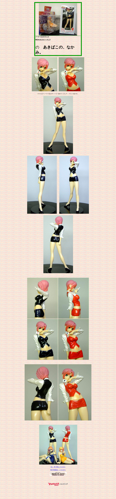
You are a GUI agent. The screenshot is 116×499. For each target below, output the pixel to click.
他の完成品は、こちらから (58, 470)
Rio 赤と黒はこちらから (58, 467)
